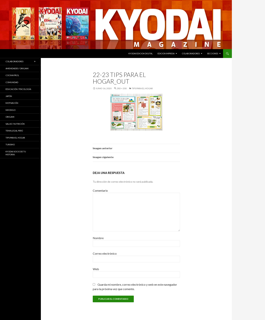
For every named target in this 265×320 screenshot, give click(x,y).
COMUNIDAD (12, 82)
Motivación (12, 103)
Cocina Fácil (12, 75)
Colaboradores (191, 53)
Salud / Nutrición (15, 124)
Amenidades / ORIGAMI (17, 68)
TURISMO (10, 144)
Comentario (100, 190)
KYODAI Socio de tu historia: (16, 153)
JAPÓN (9, 96)
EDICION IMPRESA (166, 53)
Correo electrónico (105, 253)
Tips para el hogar (142, 88)
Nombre (98, 238)
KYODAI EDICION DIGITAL (140, 53)
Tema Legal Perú (14, 130)
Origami (10, 117)
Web (96, 269)
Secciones (212, 53)
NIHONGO (10, 110)
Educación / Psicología (18, 89)
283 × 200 (122, 88)
